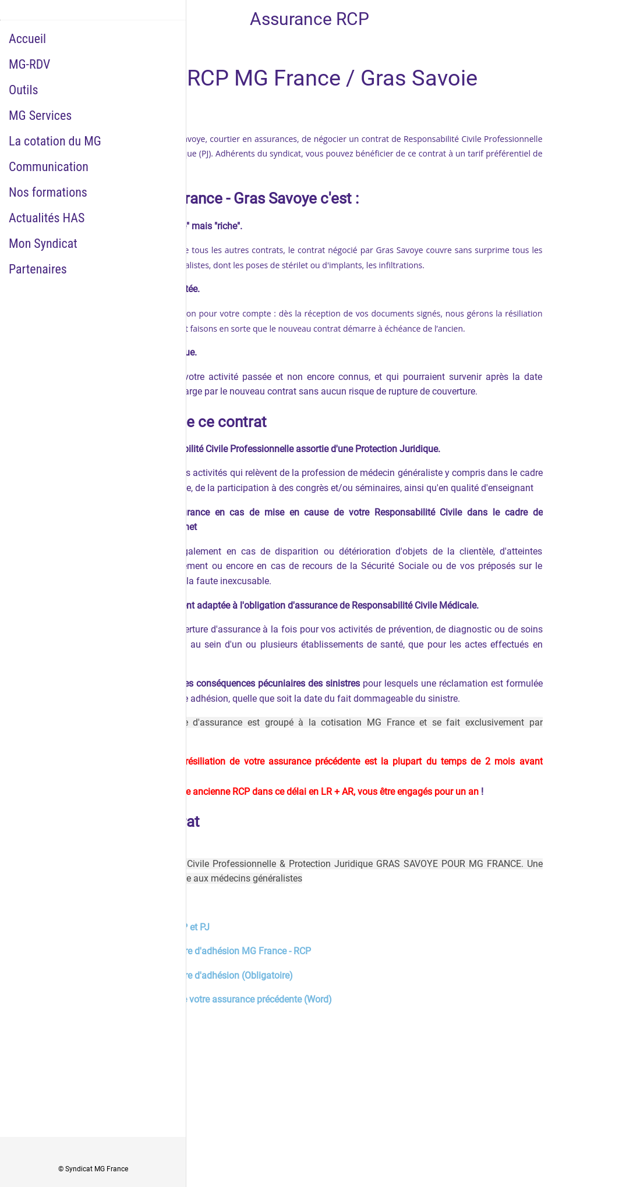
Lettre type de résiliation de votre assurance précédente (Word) (204, 999)
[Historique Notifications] (589, 19)
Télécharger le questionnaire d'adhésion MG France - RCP (194, 951)
